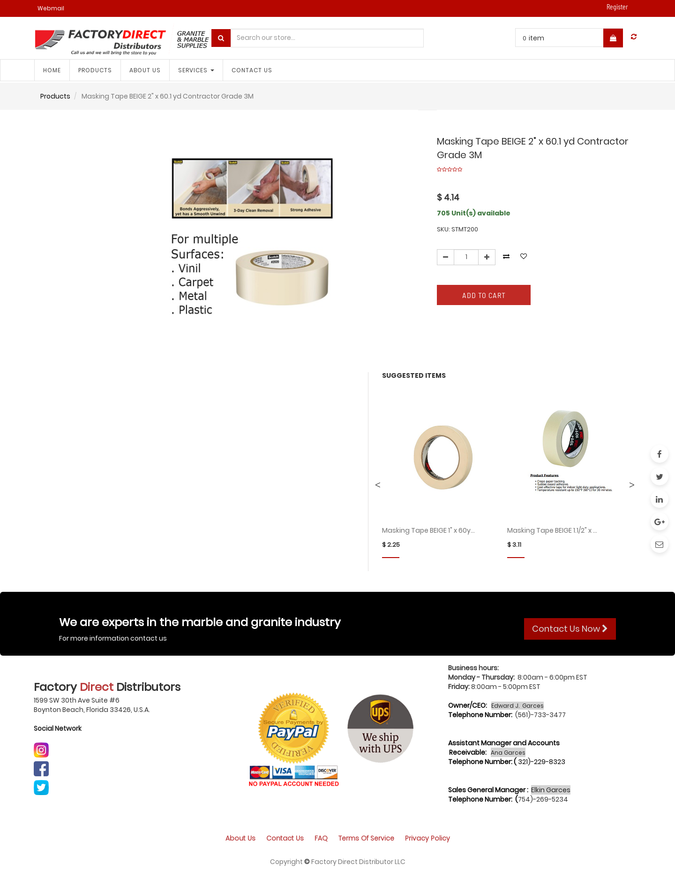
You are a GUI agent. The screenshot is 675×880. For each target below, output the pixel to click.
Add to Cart (484, 295)
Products (55, 96)
